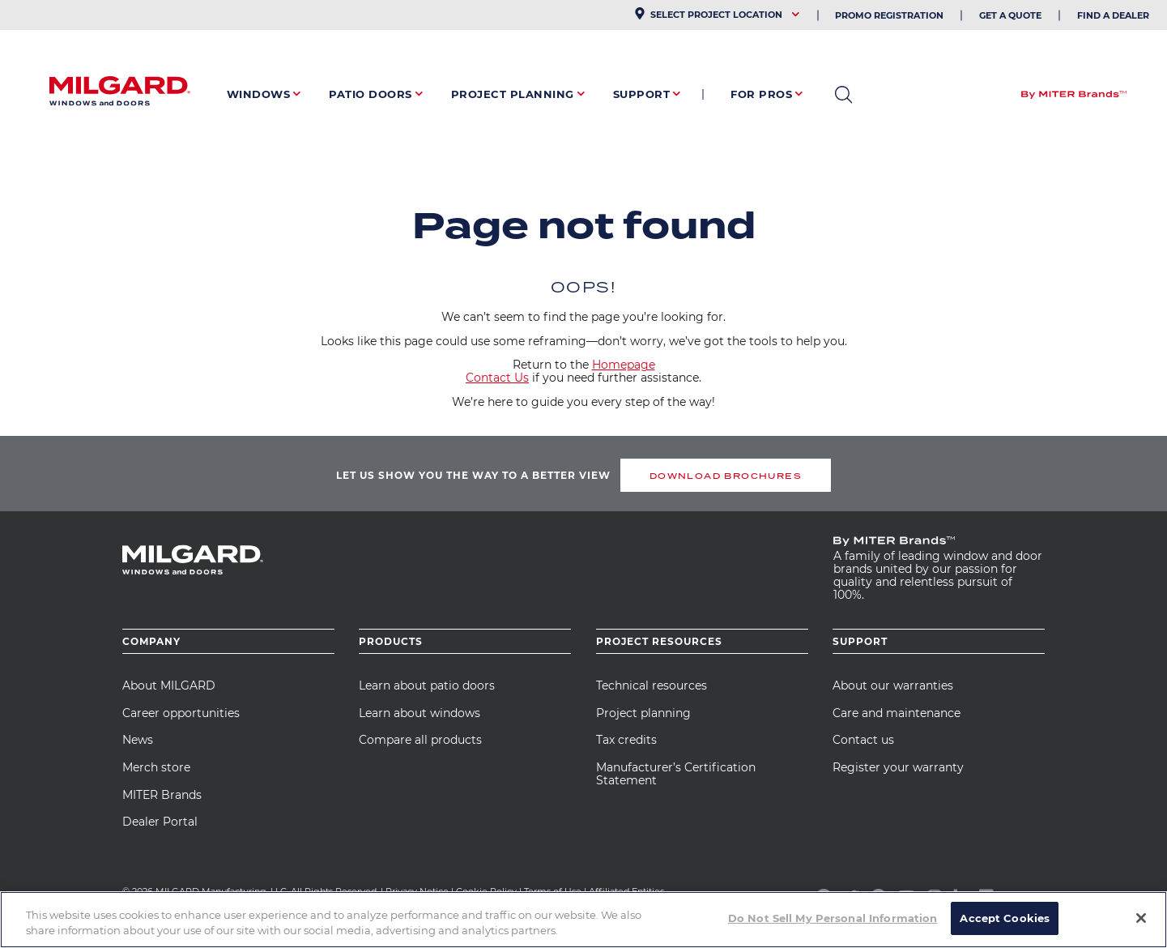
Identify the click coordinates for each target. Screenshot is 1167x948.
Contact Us (497, 377)
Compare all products (420, 739)
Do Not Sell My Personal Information (833, 926)
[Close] (1141, 927)
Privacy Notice (417, 891)
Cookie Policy (486, 891)
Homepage (623, 364)
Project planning (643, 713)
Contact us (863, 739)
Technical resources (651, 685)
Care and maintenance (896, 713)
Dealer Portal (160, 821)
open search (843, 95)
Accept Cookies (1005, 926)
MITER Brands (162, 794)
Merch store (156, 767)
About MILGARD (168, 685)
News (137, 739)
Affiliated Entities (626, 891)
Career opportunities (181, 713)
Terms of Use (552, 891)
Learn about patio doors (427, 685)
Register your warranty (898, 767)
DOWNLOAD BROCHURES (726, 475)
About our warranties (893, 685)
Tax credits (626, 739)
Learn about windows (419, 713)
